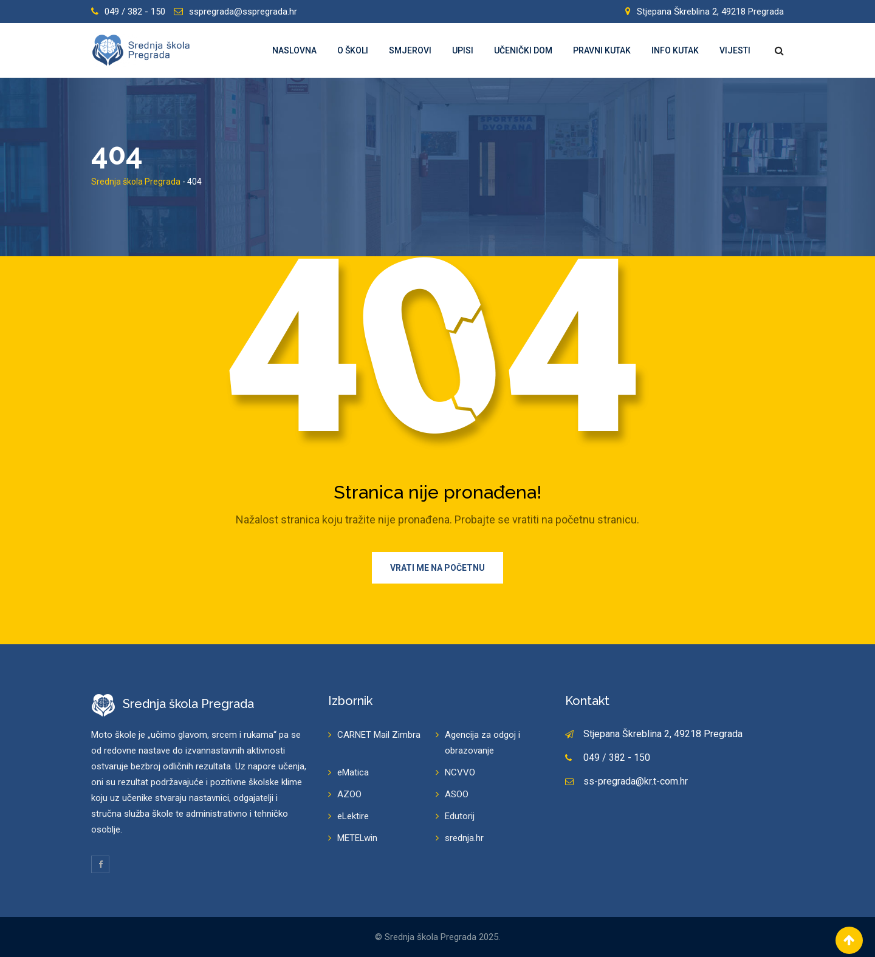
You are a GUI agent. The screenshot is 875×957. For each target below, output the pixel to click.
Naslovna (294, 50)
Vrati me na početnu (437, 568)
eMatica (353, 772)
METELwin (357, 838)
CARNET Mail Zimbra (378, 734)
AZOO (349, 794)
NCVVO (460, 772)
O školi (352, 50)
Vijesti (734, 50)
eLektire (353, 816)
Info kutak (675, 50)
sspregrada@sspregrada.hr (243, 11)
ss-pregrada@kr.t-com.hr (635, 781)
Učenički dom (523, 50)
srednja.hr (464, 838)
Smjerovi (410, 50)
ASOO (456, 794)
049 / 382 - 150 (135, 11)
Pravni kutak (602, 50)
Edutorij (460, 816)
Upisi (462, 50)
